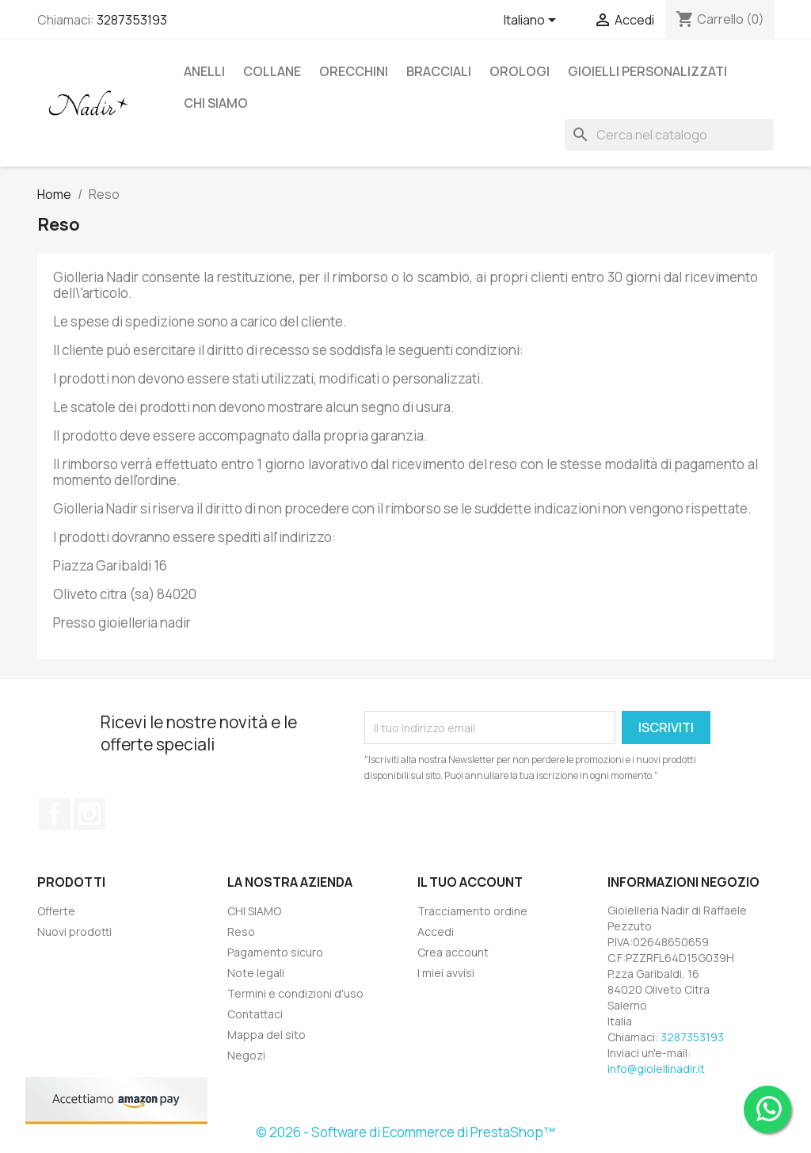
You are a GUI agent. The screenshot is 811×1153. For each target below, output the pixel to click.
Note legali (255, 972)
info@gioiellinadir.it (656, 1068)
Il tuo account (470, 882)
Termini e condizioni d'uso (295, 993)
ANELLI (204, 71)
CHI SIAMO (216, 103)
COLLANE (272, 71)
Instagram (89, 814)
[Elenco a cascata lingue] (533, 21)
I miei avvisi (445, 972)
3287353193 (132, 20)
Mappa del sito (266, 1034)
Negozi (246, 1055)
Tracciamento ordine (472, 910)
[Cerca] (669, 135)
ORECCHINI (353, 71)
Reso (241, 931)
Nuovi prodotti (74, 931)
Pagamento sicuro (275, 952)
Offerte (56, 910)
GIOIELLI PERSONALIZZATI (647, 71)
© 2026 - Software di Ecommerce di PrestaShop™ (405, 1132)
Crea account (453, 952)
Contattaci (255, 1013)
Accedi (435, 931)
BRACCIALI (438, 71)
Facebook (54, 814)
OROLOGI (519, 71)
